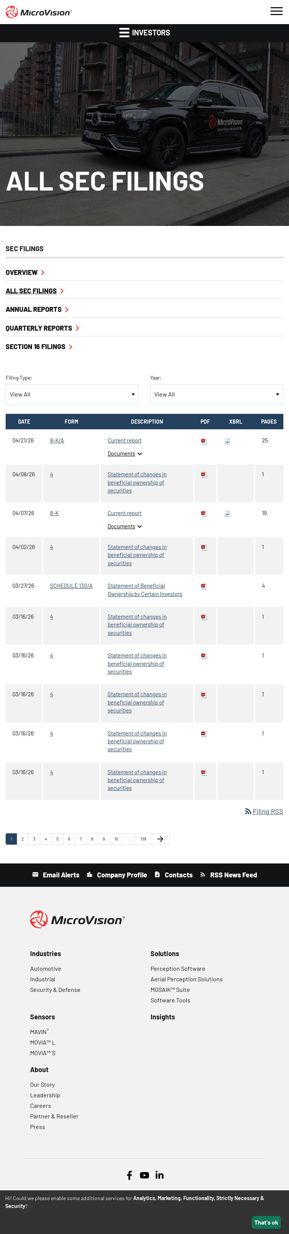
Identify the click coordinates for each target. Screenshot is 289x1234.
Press (37, 1126)
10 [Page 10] (118, 840)
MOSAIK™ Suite (170, 989)
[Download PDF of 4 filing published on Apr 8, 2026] (204, 474)
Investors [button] (144, 32)
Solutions (165, 953)
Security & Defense (55, 989)
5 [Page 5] (60, 840)
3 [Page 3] (36, 840)
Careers (40, 1105)
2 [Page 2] (25, 840)
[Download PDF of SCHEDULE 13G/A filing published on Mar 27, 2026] (204, 585)
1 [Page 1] (13, 840)
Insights (163, 1017)
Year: (156, 377)
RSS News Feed (233, 875)
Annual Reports (34, 309)
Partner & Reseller (54, 1116)
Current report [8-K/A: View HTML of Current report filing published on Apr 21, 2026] (124, 440)
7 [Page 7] (83, 840)
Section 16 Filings (35, 346)
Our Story (42, 1084)
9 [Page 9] (106, 840)
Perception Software (178, 968)
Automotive (45, 968)
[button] (276, 10)
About (39, 1069)
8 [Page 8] (94, 840)
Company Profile (121, 875)
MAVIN (39, 1031)
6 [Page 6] (71, 840)
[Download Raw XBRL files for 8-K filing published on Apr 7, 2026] (227, 512)
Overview (22, 272)
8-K (54, 512)
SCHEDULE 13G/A (71, 585)
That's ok (266, 1222)
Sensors (42, 1017)
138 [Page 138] (144, 840)
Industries (45, 953)
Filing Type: (19, 377)
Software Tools (170, 1000)
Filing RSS (263, 811)
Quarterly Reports (39, 328)
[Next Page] (160, 839)
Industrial (42, 978)
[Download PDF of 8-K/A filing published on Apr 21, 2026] (204, 440)
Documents (126, 453)
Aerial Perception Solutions (187, 978)
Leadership (45, 1094)
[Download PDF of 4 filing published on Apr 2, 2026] (204, 546)
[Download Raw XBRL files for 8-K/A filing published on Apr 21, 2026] (227, 440)
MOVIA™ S (42, 1052)
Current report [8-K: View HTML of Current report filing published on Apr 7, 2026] (124, 512)
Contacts (178, 875)
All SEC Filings (31, 291)
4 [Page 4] (48, 840)
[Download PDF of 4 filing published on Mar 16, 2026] (204, 616)
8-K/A (57, 440)
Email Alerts (60, 875)
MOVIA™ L (42, 1042)
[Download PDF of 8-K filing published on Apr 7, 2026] (204, 512)
